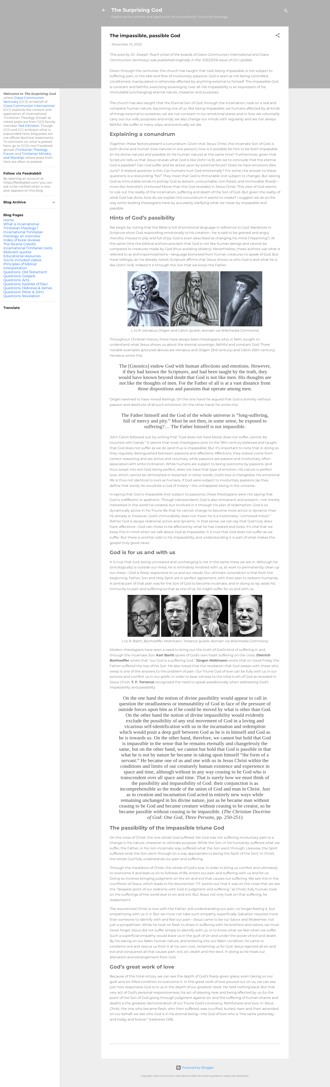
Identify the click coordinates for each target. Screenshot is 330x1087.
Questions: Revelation (21, 296)
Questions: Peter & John (23, 292)
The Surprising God (136, 10)
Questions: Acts (16, 280)
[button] (277, 36)
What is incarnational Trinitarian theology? (21, 226)
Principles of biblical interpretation (19, 266)
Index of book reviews (21, 240)
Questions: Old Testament (25, 272)
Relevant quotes (17, 252)
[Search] (286, 11)
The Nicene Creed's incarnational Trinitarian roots (27, 246)
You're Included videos (22, 260)
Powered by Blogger (195, 1068)
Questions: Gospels (19, 276)
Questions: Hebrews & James (27, 288)
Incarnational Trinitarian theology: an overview (23, 234)
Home (8, 220)
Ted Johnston (28, 126)
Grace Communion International (29, 106)
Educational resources (22, 256)
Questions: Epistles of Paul (25, 284)
